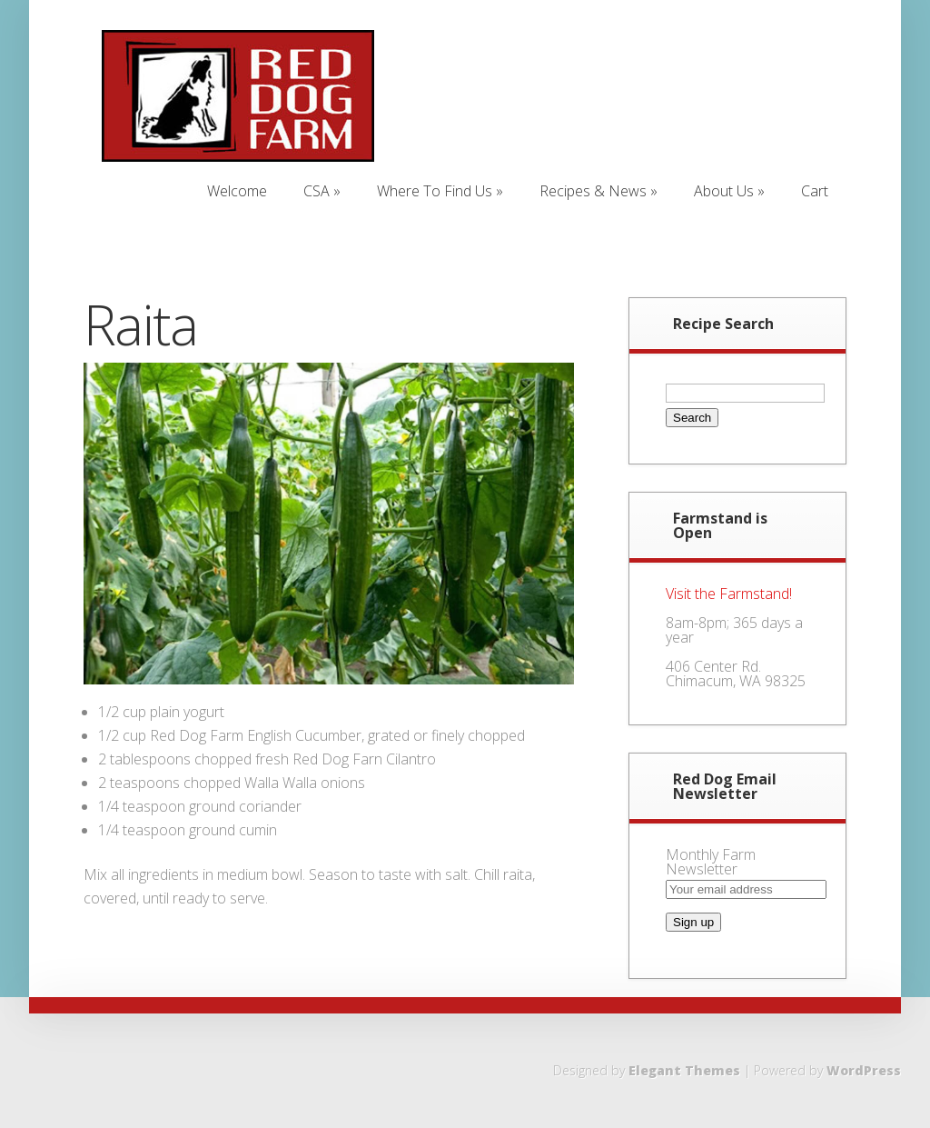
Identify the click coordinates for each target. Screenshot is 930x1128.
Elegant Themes (684, 1070)
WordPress (863, 1070)
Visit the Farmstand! (729, 594)
